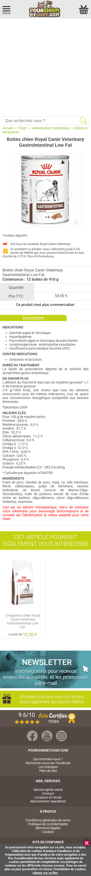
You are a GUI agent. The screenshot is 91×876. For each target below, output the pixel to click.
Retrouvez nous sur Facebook (48, 763)
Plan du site (48, 771)
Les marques (48, 767)
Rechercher (83, 120)
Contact (48, 793)
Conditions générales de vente (47, 820)
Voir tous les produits (40, 244)
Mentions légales (48, 828)
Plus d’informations (40, 256)
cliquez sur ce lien (45, 873)
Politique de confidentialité (48, 824)
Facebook (32, 735)
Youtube (46, 735)
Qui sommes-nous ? (48, 759)
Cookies (48, 832)
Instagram (61, 735)
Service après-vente (48, 790)
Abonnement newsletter (48, 801)
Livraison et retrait (48, 797)
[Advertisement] (45, 66)
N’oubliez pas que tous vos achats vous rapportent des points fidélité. (50, 699)
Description (33, 317)
